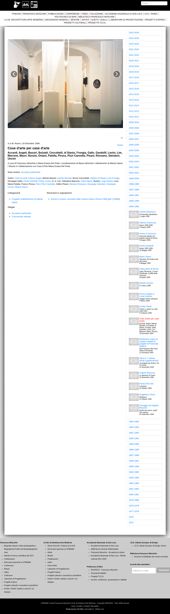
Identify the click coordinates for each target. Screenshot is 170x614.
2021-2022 (134, 55)
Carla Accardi (20, 178)
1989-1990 (134, 444)
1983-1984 (134, 477)
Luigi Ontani (106, 181)
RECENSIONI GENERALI (57, 20)
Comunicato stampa (21, 216)
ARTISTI (85, 20)
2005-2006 (134, 145)
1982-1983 (134, 483)
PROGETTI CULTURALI (75, 23)
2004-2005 (134, 150)
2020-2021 (134, 60)
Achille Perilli (145, 306)
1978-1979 (134, 505)
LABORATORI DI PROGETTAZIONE (126, 20)
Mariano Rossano (77, 184)
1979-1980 (134, 500)
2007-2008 (134, 133)
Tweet (120, 145)
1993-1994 (134, 421)
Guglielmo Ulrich (147, 394)
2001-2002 (134, 167)
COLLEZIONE (96, 14)
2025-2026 (134, 32)
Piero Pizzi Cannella (45, 184)
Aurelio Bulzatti (64, 178)
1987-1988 (134, 455)
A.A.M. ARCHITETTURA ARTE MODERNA (23, 20)
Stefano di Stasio (98, 178)
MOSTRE (75, 20)
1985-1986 (134, 466)
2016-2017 (134, 83)
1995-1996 (134, 201)
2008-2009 (134, 128)
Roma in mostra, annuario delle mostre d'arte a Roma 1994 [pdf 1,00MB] (85, 199)
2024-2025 (134, 38)
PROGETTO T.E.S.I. (97, 23)
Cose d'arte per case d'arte (149, 319)
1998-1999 (134, 184)
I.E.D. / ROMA (150, 14)
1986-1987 (134, 461)
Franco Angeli (34, 178)
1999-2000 (134, 178)
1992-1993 (134, 427)
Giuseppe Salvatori (96, 184)
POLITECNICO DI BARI (66, 17)
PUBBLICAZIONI (56, 14)
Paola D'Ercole (146, 383)
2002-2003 (134, 161)
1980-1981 (134, 494)
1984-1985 (134, 472)
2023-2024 (134, 44)
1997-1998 (134, 189)
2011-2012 (134, 111)
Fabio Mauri (86, 181)
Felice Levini (45, 181)
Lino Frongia (113, 178)
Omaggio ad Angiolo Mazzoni (149, 406)
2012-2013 (134, 105)
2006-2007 (134, 139)
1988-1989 (134, 449)
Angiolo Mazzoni (147, 373)
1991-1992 (134, 433)
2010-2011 (134, 116)
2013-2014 (134, 100)
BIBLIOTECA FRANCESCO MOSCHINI (96, 17)
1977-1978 (134, 511)
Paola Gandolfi (31, 181)
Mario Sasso (145, 256)
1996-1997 (134, 195)
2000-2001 (134, 173)
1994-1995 (134, 206)
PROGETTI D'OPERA (155, 20)
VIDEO (85, 14)
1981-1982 (134, 489)
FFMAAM (16, 14)
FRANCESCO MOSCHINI (34, 14)
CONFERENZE (73, 14)
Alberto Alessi (21, 187)
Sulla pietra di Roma (149, 269)
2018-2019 (134, 72)
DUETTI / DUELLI (99, 20)
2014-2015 (134, 94)
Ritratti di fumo (146, 283)
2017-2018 (134, 77)
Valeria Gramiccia (147, 222)
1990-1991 (134, 438)
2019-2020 (134, 66)
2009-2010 (134, 122)
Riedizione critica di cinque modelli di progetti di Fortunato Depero (148, 342)
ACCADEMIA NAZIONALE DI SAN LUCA (123, 14)
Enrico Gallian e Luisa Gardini (147, 295)
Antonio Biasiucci (147, 211)
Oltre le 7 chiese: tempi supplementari (149, 359)
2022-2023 (134, 49)
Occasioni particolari (30, 172)
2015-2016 (134, 88)
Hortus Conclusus (147, 233)
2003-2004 (134, 156)
